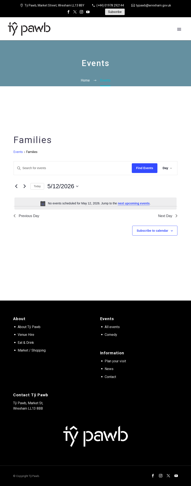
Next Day (167, 216)
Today (37, 186)
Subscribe (115, 12)
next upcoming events (134, 203)
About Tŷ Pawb (29, 327)
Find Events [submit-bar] (144, 168)
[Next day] (24, 186)
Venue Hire (26, 335)
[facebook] (153, 475)
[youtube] (176, 475)
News (109, 369)
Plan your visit (115, 361)
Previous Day (26, 216)
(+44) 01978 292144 (110, 5)
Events (18, 152)
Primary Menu (179, 29)
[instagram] (160, 475)
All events (112, 327)
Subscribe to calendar (152, 230)
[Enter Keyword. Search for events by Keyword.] (73, 168)
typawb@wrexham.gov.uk (153, 5)
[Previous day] (16, 186)
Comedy (111, 335)
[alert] (95, 203)
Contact (110, 377)
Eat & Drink (26, 343)
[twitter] (168, 475)
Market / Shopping (32, 350)
